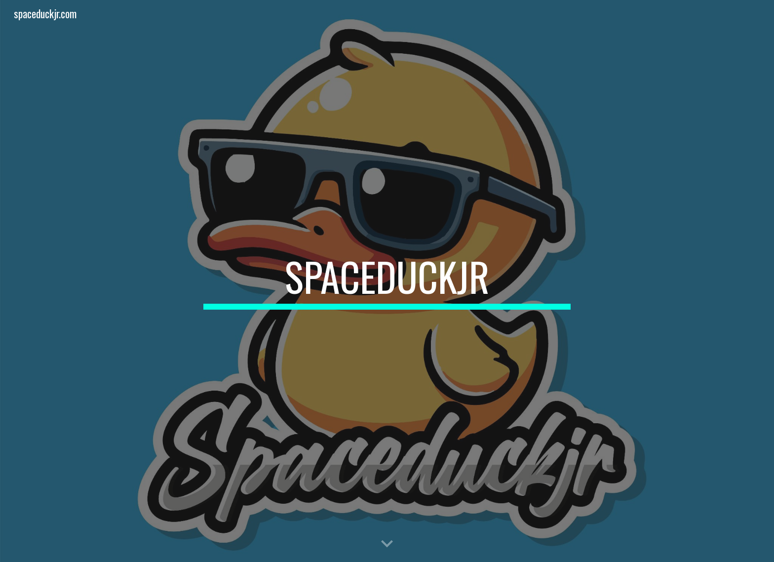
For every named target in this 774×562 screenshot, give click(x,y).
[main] (387, 281)
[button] (387, 544)
